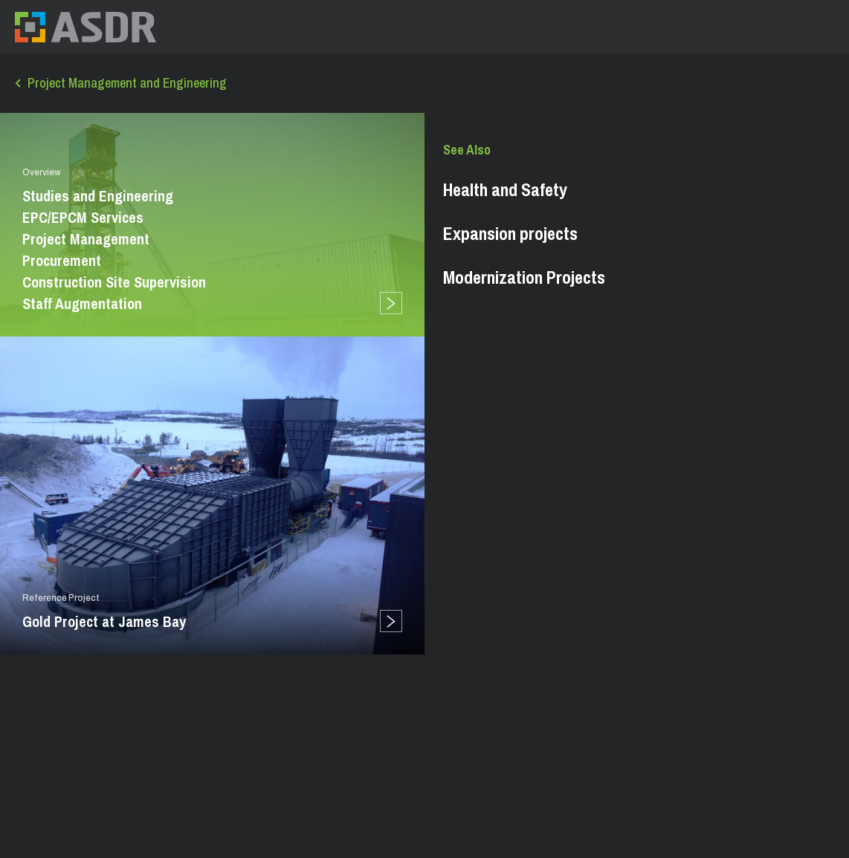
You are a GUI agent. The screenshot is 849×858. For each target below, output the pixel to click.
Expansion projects (510, 233)
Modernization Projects (524, 277)
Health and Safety (505, 189)
